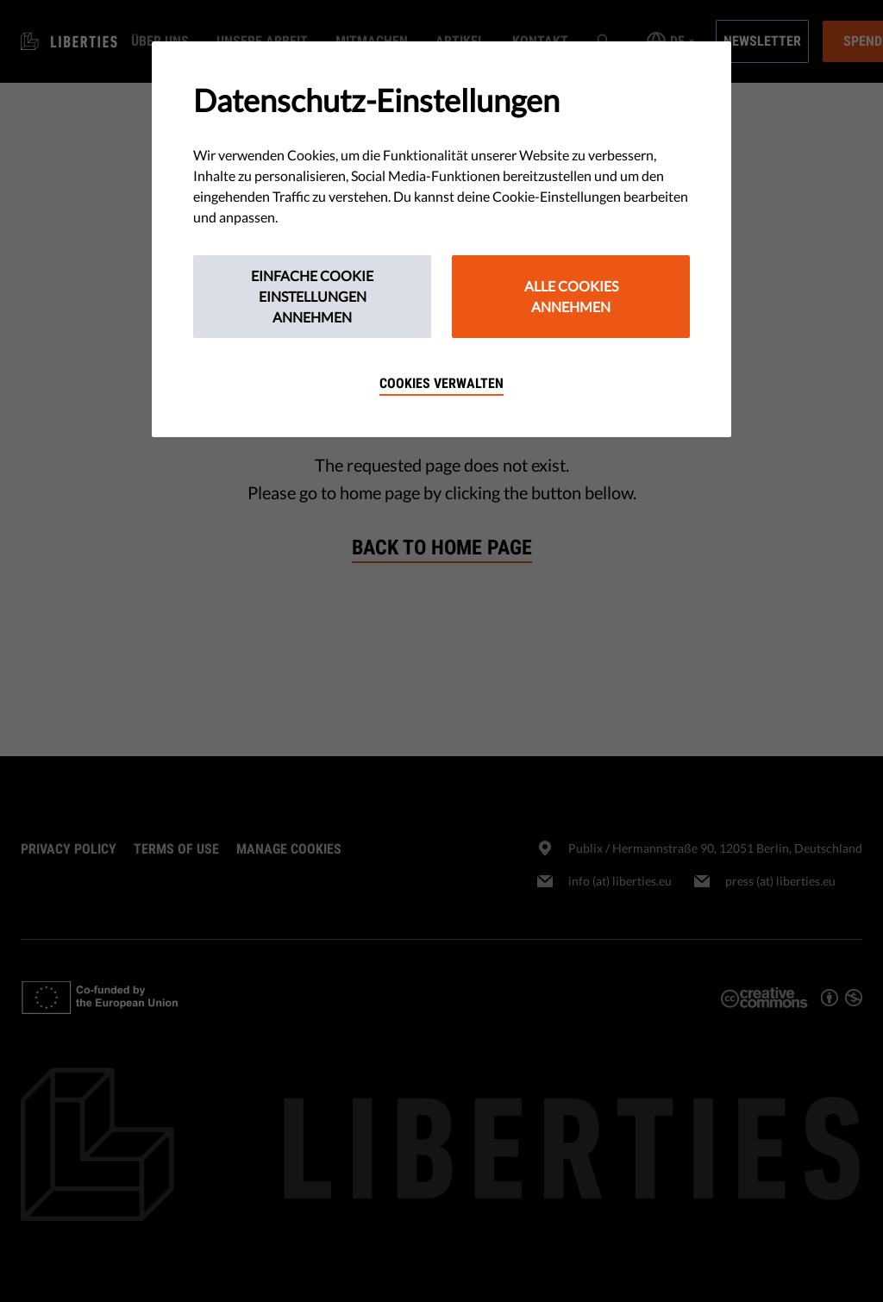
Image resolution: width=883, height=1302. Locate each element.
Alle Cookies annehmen (571, 296)
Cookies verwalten (441, 383)
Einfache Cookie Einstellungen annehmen (312, 296)
